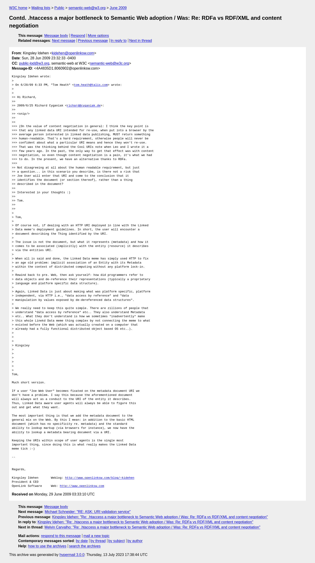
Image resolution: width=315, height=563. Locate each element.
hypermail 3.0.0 (71, 555)
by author (135, 541)
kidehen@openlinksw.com (73, 53)
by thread (98, 541)
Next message (63, 41)
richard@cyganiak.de (84, 106)
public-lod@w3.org (34, 63)
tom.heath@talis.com (91, 85)
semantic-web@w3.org (87, 8)
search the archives (85, 546)
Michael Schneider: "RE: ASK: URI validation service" (88, 512)
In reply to (118, 41)
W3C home (18, 8)
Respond (78, 36)
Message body (56, 36)
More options (98, 36)
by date (82, 541)
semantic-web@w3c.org (109, 63)
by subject (116, 541)
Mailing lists (40, 8)
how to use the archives (47, 546)
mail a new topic (96, 536)
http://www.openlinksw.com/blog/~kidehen (99, 478)
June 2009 (118, 8)
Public (59, 8)
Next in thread (140, 41)
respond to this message (61, 536)
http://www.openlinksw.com (82, 486)
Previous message (93, 41)
